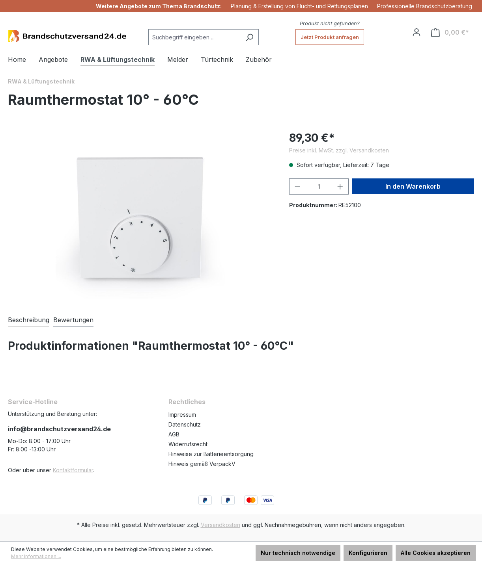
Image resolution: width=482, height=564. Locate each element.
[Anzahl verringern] (297, 186)
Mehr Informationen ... (36, 556)
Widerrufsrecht (187, 444)
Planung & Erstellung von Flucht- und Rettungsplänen (299, 6)
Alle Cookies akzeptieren (436, 552)
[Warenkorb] (450, 32)
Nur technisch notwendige (298, 552)
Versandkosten (220, 524)
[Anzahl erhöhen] (340, 186)
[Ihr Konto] (416, 32)
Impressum (182, 414)
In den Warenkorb (413, 186)
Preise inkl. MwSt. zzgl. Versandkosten (339, 150)
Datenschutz (184, 424)
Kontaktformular (73, 470)
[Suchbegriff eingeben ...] (194, 37)
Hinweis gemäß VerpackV (201, 463)
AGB (173, 434)
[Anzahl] (319, 186)
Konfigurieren (368, 552)
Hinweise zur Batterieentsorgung (211, 454)
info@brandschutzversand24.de (59, 429)
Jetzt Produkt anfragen (330, 37)
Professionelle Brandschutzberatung (424, 6)
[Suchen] (249, 37)
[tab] (28, 320)
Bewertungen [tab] (73, 320)
